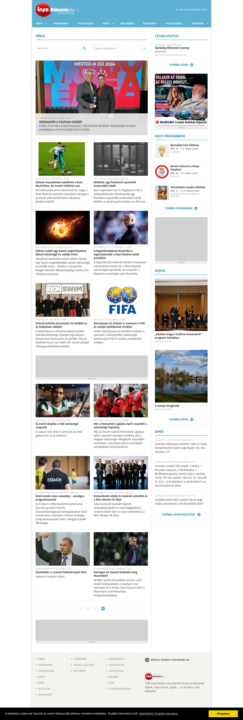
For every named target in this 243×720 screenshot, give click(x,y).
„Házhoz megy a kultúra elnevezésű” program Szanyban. (178, 336)
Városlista (77, 10)
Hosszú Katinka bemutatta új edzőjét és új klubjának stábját (61, 325)
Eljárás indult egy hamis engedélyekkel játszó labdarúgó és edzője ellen (61, 253)
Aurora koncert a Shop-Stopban (185, 168)
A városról (80, 659)
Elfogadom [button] (223, 713)
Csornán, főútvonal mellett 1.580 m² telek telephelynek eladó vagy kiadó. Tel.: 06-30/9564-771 (181, 448)
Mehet (84, 48)
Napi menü (80, 671)
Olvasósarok (174, 24)
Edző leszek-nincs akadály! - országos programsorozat (60, 498)
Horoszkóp (45, 695)
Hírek (39, 24)
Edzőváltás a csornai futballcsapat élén (61, 572)
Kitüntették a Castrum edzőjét (60, 122)
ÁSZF (111, 683)
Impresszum (116, 671)
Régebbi (103, 608)
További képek (178, 419)
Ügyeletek (44, 689)
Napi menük (127, 24)
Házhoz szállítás (84, 665)
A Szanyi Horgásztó (167, 406)
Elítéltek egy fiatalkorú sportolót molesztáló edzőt (115, 184)
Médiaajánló (116, 659)
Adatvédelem (116, 665)
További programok (179, 208)
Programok (61, 24)
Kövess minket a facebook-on (170, 660)
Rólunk (113, 677)
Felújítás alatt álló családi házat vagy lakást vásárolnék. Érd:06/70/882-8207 (179, 502)
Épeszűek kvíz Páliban (184, 145)
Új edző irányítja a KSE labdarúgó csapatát (57, 426)
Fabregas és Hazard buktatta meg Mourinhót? (115, 574)
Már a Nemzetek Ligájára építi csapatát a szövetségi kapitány (120, 426)
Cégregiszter (86, 24)
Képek (105, 24)
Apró (41, 683)
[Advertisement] (92, 366)
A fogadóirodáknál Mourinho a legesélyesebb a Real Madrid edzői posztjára (116, 254)
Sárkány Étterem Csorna (172, 48)
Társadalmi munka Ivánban (187, 187)
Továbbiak (197, 24)
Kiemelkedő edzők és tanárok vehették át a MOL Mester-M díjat (121, 498)
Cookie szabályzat (120, 689)
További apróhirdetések (179, 514)
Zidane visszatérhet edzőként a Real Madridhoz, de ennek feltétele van (59, 184)
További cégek (178, 64)
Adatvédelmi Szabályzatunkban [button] (158, 713)
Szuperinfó (150, 24)
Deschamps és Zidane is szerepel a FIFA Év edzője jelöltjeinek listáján (119, 325)
